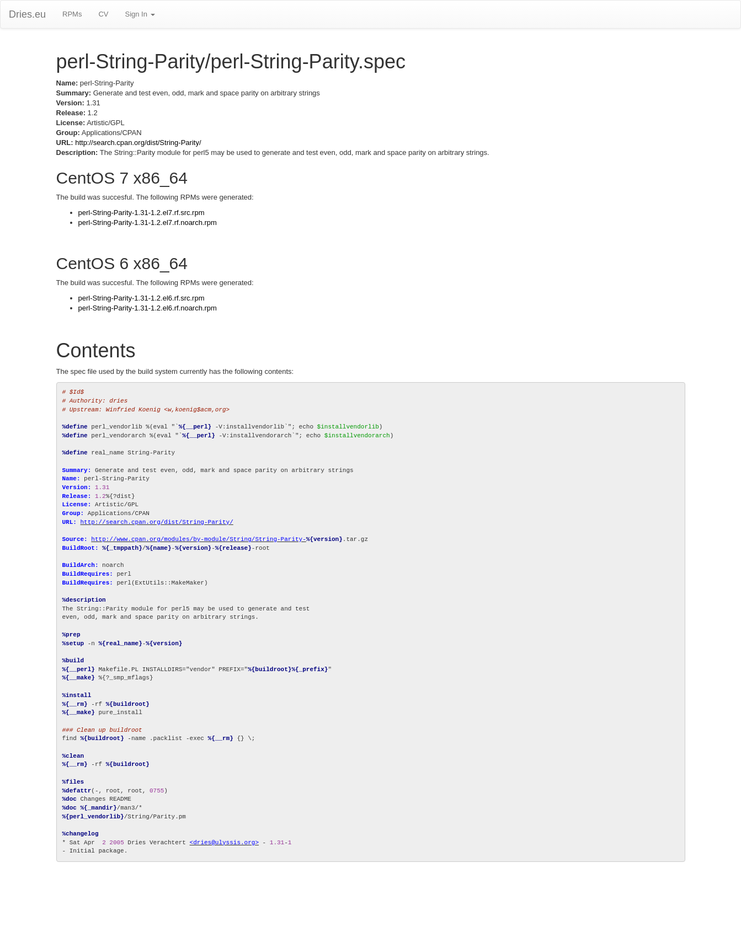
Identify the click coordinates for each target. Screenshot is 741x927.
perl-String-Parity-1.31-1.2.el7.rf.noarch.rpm (147, 222)
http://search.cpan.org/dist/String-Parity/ (138, 142)
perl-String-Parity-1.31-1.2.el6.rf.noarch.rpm (147, 308)
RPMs (72, 14)
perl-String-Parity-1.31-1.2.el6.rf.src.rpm (141, 298)
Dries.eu (27, 14)
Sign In (139, 14)
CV (103, 14)
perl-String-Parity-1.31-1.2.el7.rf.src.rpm (141, 212)
